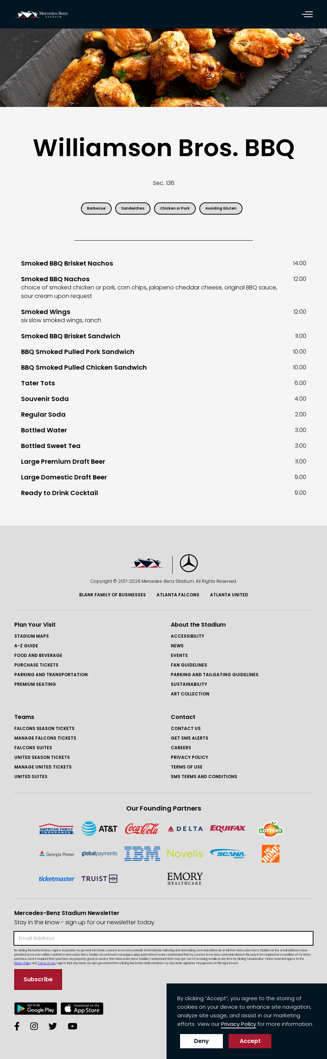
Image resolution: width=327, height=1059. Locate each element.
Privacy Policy (189, 757)
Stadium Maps (31, 636)
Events (179, 655)
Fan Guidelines (189, 665)
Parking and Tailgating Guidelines (215, 675)
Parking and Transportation (51, 675)
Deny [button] (201, 1041)
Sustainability (189, 684)
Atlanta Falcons (178, 595)
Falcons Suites (33, 748)
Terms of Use (187, 767)
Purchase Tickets (36, 665)
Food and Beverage (38, 655)
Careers (181, 748)
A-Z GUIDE (26, 646)
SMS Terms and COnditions (204, 776)
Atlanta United (229, 595)
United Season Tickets (42, 757)
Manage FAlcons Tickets (45, 738)
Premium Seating (35, 684)
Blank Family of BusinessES (112, 595)
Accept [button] (250, 1041)
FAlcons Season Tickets (44, 728)
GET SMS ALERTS (189, 738)
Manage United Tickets (43, 767)
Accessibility (187, 636)
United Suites (30, 776)
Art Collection (190, 694)
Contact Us (186, 728)
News (177, 646)
